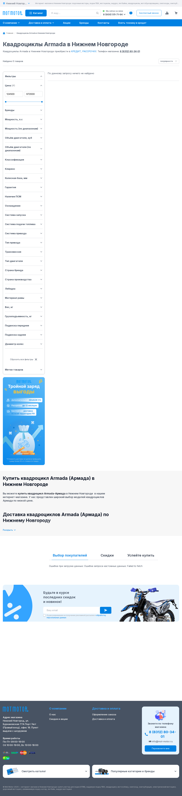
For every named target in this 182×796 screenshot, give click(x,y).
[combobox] (169, 61)
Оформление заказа (104, 723)
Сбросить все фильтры (24, 359)
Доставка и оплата (103, 727)
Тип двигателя (24, 261)
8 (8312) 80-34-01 (130, 51)
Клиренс (24, 168)
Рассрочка (98, 732)
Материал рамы (24, 297)
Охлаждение (24, 205)
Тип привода (24, 242)
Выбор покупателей (70, 555)
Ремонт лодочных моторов (65, 736)
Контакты (55, 732)
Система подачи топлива (24, 224)
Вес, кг (24, 307)
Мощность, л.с (24, 119)
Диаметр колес (24, 344)
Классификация (24, 159)
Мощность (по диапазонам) (24, 128)
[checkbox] (44, 692)
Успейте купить (140, 555)
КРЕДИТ (76, 51)
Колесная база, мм (24, 178)
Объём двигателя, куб (24, 137)
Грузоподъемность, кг (24, 316)
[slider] (5, 102)
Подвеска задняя (24, 334)
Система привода (24, 233)
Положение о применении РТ (66, 741)
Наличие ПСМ (24, 196)
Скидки (107, 555)
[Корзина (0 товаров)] (176, 13)
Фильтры (24, 76)
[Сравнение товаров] (167, 13)
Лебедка (24, 288)
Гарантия (24, 187)
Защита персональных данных (110, 741)
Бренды (24, 110)
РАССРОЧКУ (89, 51)
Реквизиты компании (61, 745)
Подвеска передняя (24, 325)
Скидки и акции (58, 727)
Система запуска (24, 215)
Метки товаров (24, 369)
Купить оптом (100, 736)
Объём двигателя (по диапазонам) (24, 149)
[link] (36, 33)
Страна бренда (24, 270)
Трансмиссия (24, 251)
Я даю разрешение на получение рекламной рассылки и (76, 693)
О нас (52, 723)
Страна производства (24, 279)
